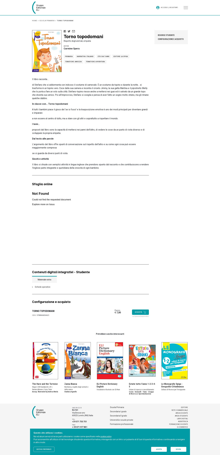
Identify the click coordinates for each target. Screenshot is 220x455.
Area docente (182, 413)
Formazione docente (178, 424)
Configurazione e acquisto (171, 39)
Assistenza (183, 421)
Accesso (164, 7)
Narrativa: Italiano (85, 56)
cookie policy (105, 436)
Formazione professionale (121, 424)
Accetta (159, 449)
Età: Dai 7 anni (103, 56)
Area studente (181, 416)
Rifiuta (178, 449)
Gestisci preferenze (43, 449)
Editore (184, 407)
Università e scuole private (121, 420)
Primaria (69, 56)
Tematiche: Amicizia (73, 61)
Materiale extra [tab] (44, 279)
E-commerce (182, 427)
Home (34, 20)
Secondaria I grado (118, 411)
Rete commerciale (180, 410)
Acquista (140, 312)
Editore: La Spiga (121, 56)
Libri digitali (182, 419)
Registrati (173, 7)
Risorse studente (166, 35)
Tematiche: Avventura (95, 61)
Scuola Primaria (47, 20)
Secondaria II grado (118, 416)
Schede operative (42, 287)
